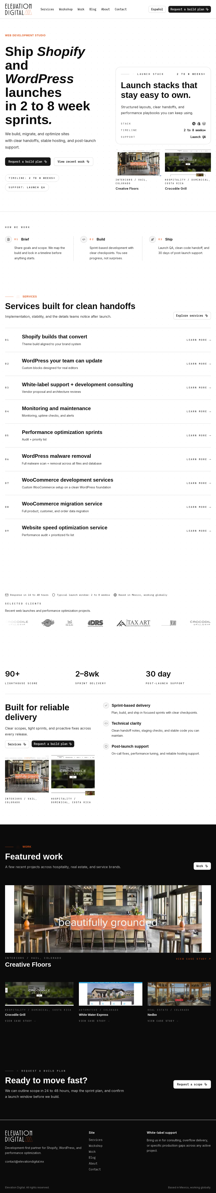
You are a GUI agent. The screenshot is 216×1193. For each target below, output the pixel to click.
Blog (92, 9)
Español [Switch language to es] (157, 9)
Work (81, 9)
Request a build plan (189, 9)
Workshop (66, 9)
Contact (121, 9)
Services (47, 9)
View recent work (74, 161)
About (105, 9)
